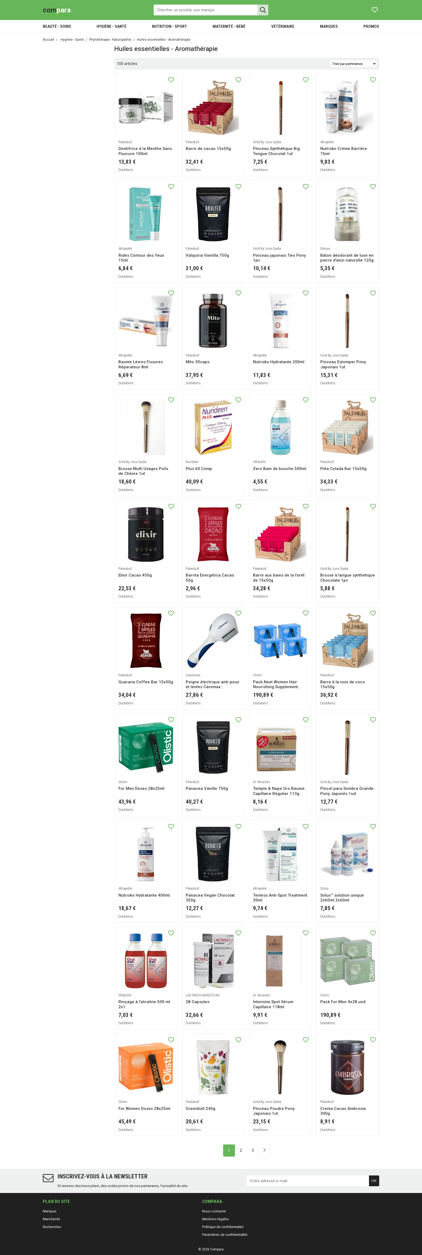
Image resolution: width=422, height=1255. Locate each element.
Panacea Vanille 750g (207, 788)
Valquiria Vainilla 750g (207, 255)
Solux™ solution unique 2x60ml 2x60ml (342, 898)
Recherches (52, 1227)
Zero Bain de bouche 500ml (279, 468)
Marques (50, 1211)
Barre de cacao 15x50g (208, 148)
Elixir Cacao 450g (135, 575)
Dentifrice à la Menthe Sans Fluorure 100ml (145, 151)
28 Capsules (197, 1001)
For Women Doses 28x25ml (144, 1108)
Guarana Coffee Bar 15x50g (145, 682)
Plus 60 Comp (199, 468)
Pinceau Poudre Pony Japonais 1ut (273, 1111)
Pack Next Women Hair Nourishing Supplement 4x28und (275, 687)
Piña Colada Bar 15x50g (343, 468)
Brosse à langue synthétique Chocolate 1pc (347, 578)
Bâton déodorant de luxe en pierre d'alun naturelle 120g (347, 258)
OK (374, 1181)
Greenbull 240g (200, 1108)
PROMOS (371, 26)
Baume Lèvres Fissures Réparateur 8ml (140, 364)
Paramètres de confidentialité (224, 1235)
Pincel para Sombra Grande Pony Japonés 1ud (347, 791)
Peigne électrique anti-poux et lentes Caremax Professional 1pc (212, 687)
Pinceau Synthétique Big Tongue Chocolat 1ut (276, 151)
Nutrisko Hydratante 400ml (144, 895)
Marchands (51, 1219)
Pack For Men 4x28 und (342, 1001)
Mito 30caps (197, 361)
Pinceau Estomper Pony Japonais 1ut (343, 364)
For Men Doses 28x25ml (141, 788)
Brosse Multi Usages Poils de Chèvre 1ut (143, 471)
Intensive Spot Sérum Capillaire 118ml (273, 1004)
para (57, 10)
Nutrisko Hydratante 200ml (278, 361)
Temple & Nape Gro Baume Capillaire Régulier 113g (279, 791)
